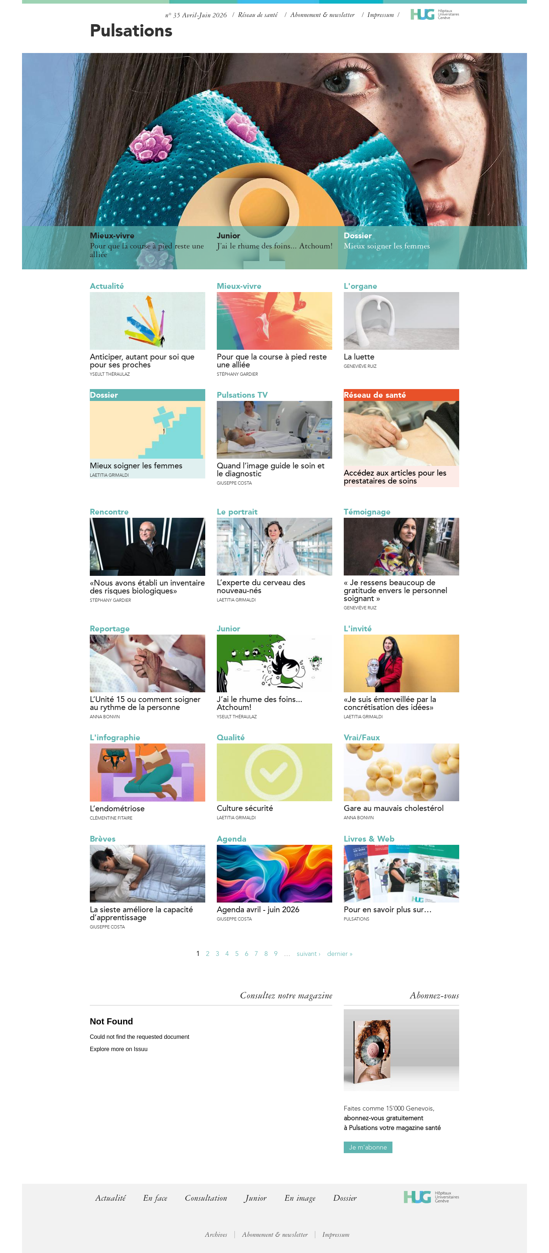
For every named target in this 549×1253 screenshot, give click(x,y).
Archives (216, 1235)
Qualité (231, 737)
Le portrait (237, 512)
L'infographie (115, 737)
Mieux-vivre (239, 286)
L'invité (358, 629)
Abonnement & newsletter (322, 15)
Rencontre (109, 512)
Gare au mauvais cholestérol (394, 809)
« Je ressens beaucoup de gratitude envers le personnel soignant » (395, 591)
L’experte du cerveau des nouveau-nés (261, 587)
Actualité (107, 286)
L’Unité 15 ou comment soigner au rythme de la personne (145, 704)
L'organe (360, 286)
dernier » (340, 954)
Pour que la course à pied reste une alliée (272, 361)
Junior (228, 629)
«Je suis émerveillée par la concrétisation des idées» (390, 704)
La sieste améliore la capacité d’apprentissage (141, 914)
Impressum (381, 15)
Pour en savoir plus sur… (388, 910)
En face (155, 1198)
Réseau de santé (257, 15)
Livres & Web (369, 839)
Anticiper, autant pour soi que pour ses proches (142, 361)
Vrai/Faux (362, 737)
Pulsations (131, 30)
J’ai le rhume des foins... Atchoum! (259, 704)
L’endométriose (117, 809)
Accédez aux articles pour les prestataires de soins (395, 477)
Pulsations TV (242, 395)
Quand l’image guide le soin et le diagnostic (271, 470)
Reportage (110, 629)
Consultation (206, 1198)
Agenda (231, 839)
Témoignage (367, 512)
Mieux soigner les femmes (136, 466)
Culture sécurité (245, 809)
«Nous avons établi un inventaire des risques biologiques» (147, 587)
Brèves (102, 839)
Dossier (104, 395)
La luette (359, 357)
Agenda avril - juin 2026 (258, 910)
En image (300, 1198)
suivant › (309, 954)
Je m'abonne (368, 1147)
